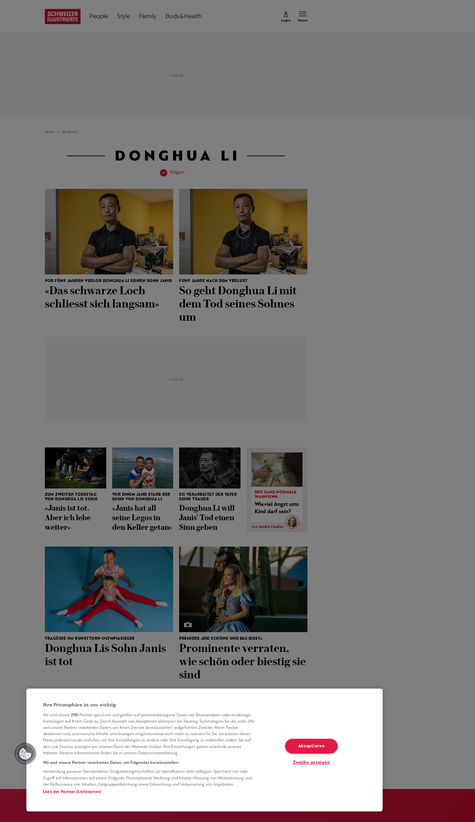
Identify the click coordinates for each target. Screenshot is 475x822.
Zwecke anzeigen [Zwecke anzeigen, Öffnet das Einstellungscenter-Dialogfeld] (311, 762)
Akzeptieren (311, 746)
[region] (204, 750)
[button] (25, 753)
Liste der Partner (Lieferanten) (72, 792)
